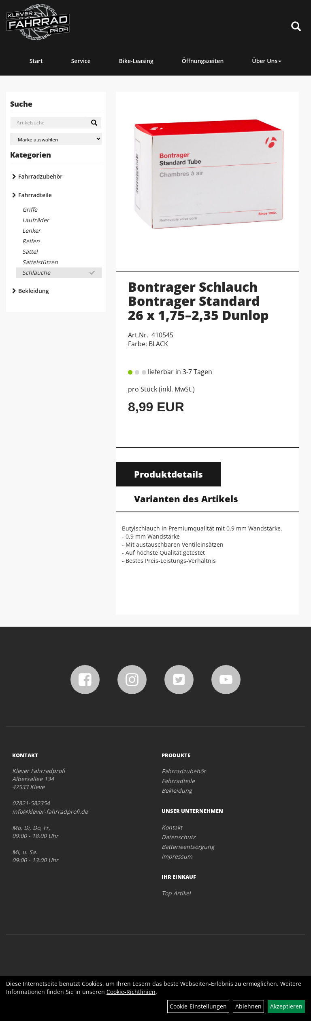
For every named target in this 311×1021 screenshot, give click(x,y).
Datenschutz (179, 837)
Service (81, 61)
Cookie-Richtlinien (131, 992)
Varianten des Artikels (186, 499)
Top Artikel (176, 893)
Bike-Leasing (136, 61)
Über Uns (266, 61)
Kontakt (172, 827)
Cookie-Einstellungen (198, 1006)
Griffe (29, 209)
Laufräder (35, 220)
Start (36, 61)
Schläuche (36, 272)
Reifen (31, 241)
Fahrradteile (35, 195)
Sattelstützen (40, 262)
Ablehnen (248, 1006)
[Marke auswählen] (56, 139)
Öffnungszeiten (203, 61)
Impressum (177, 856)
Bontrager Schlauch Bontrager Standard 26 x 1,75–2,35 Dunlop (198, 301)
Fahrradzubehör (40, 176)
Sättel (30, 251)
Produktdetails (168, 474)
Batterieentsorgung (188, 846)
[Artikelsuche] (296, 27)
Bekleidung (33, 291)
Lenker (31, 230)
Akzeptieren (286, 1006)
